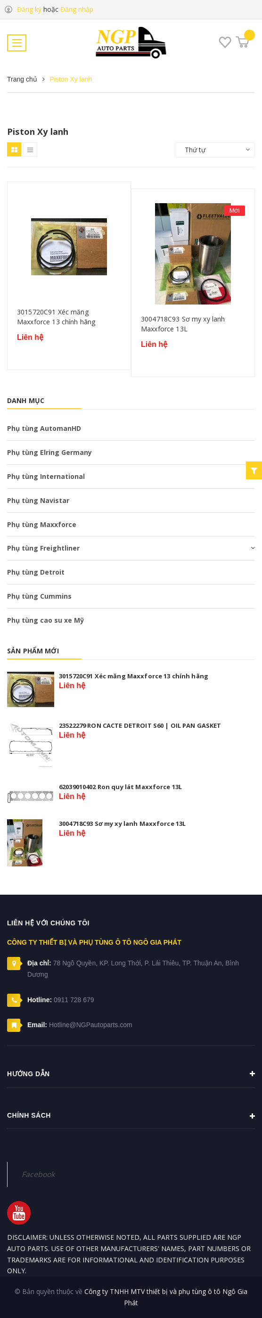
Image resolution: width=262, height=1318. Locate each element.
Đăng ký (29, 9)
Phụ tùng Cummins (39, 596)
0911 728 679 (74, 1000)
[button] (131, 1152)
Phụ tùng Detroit (36, 572)
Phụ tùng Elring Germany (49, 452)
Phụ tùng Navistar (38, 500)
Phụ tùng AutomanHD (44, 428)
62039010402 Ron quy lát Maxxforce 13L (120, 787)
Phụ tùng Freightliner (43, 548)
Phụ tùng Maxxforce (41, 524)
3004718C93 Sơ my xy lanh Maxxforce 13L (183, 324)
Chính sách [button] (131, 1116)
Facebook (38, 1174)
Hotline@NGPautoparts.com (90, 1025)
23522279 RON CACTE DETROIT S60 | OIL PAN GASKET (140, 725)
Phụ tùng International (46, 476)
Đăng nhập (76, 9)
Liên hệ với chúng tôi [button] (48, 923)
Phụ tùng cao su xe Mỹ (45, 620)
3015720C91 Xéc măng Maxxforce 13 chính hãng (56, 317)
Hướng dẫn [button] (131, 1074)
